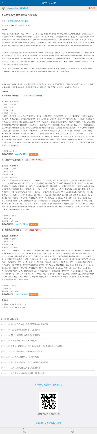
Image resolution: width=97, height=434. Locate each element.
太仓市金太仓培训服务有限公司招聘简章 (22, 373)
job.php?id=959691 (26, 154)
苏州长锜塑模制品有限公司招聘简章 (21, 335)
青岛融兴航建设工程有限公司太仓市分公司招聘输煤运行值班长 (32, 346)
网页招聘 (24, 8)
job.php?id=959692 (26, 294)
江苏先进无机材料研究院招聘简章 (20, 357)
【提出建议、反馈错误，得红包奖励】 (48, 385)
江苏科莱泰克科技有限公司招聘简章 (21, 368)
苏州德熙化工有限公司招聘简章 (19, 341)
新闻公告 (12, 8)
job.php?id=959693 (26, 224)
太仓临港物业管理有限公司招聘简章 (21, 330)
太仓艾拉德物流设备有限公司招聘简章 (21, 351)
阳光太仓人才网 (48, 3)
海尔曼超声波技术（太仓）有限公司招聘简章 (24, 362)
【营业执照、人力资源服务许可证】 (48, 423)
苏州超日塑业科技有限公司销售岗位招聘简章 (24, 324)
